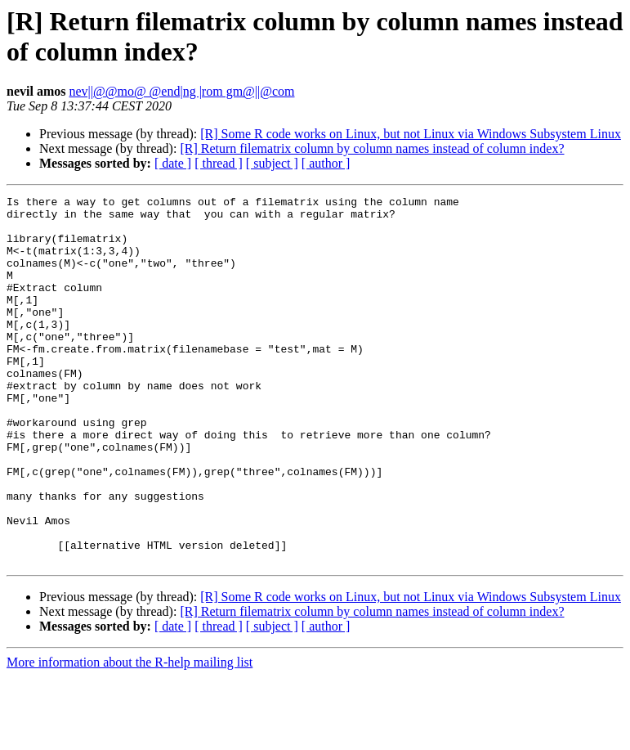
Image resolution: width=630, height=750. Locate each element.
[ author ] (326, 163)
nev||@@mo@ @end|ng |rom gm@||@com (181, 91)
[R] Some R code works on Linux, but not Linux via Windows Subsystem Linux (410, 134)
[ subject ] (272, 163)
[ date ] (172, 163)
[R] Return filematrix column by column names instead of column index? (372, 148)
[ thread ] (218, 163)
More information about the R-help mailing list (129, 736)
